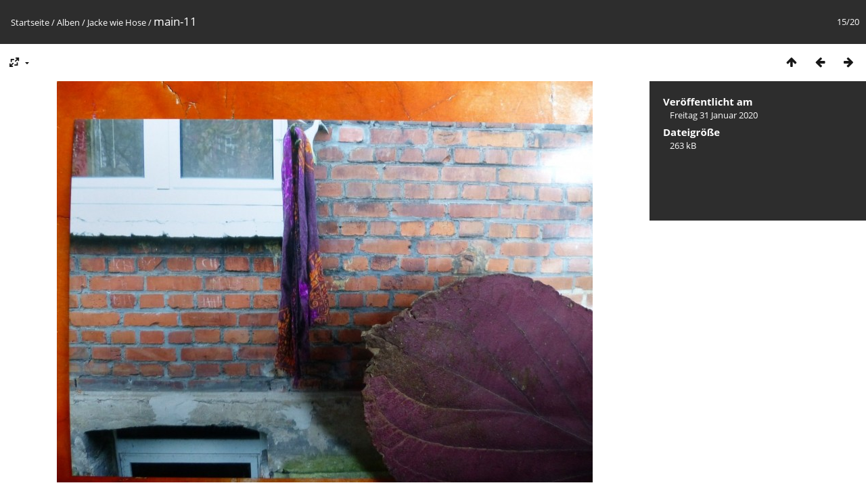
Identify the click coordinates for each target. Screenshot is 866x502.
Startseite (30, 22)
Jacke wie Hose (116, 22)
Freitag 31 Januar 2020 (714, 115)
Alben (68, 22)
